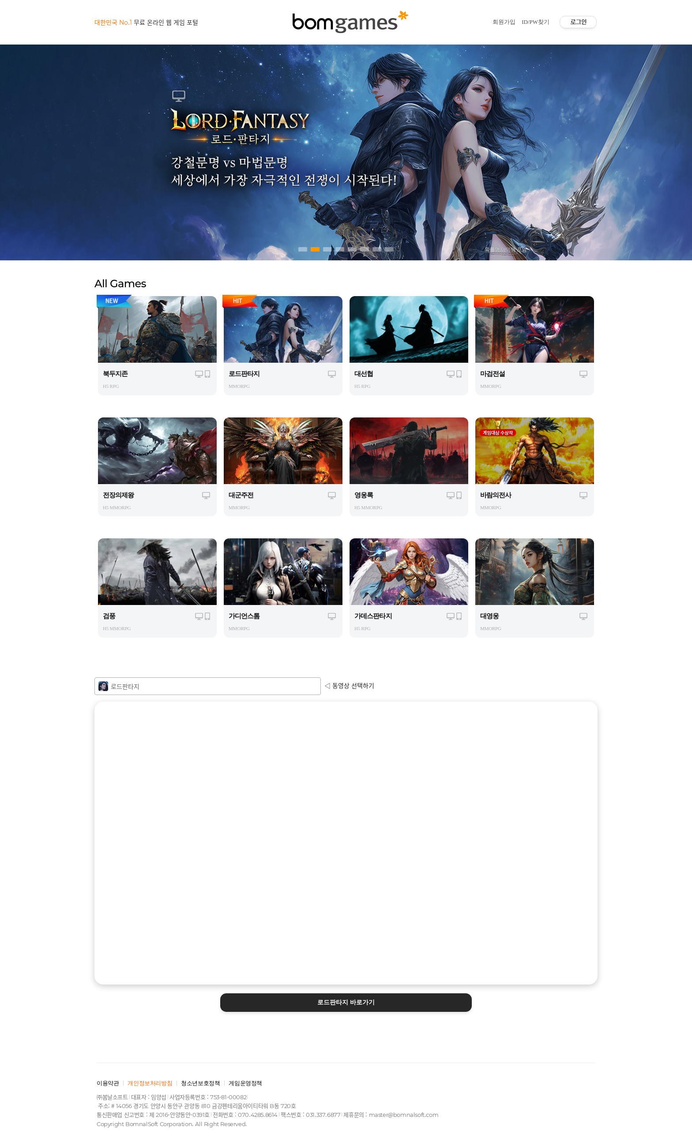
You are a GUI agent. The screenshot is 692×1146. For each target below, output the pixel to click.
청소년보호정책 (200, 1083)
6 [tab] (364, 249)
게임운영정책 (245, 1083)
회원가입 (504, 22)
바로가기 (346, 1002)
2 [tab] (315, 249)
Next (582, 150)
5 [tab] (352, 249)
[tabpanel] (346, 150)
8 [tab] (389, 249)
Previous (110, 150)
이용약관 (108, 1083)
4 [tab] (340, 249)
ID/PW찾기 (535, 22)
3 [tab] (327, 249)
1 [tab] (303, 249)
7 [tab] (377, 249)
